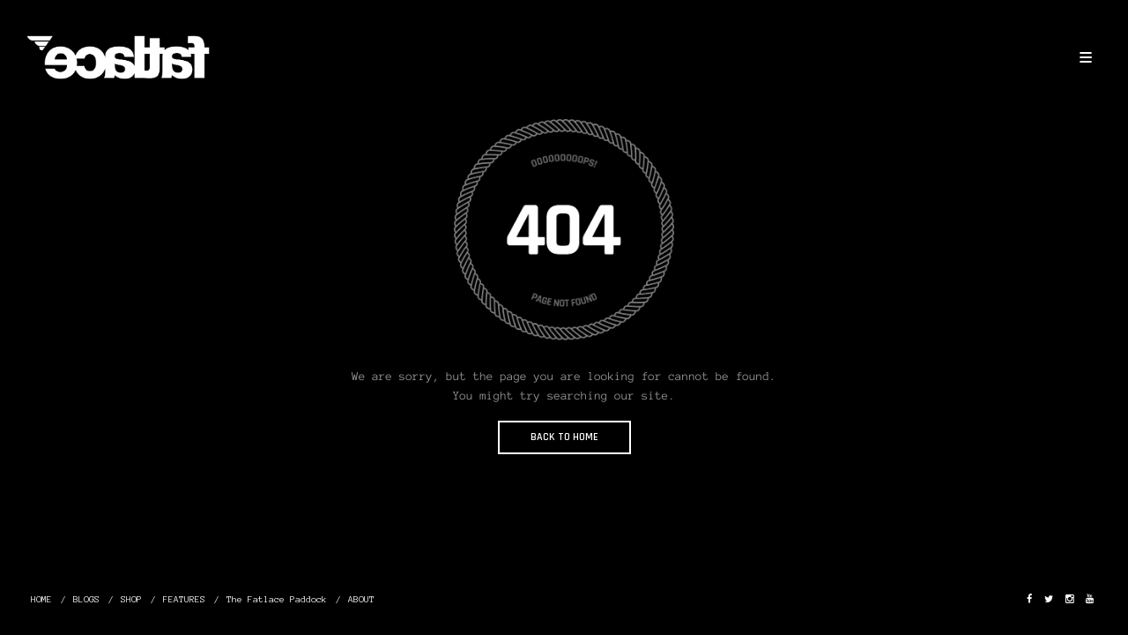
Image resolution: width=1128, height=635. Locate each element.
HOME (41, 599)
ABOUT (361, 599)
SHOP (131, 599)
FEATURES (184, 599)
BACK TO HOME (564, 437)
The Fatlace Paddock (276, 599)
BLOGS (86, 599)
